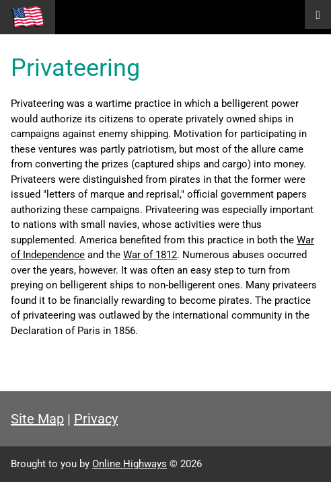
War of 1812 (150, 255)
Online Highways (129, 464)
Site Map (37, 419)
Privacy (96, 419)
